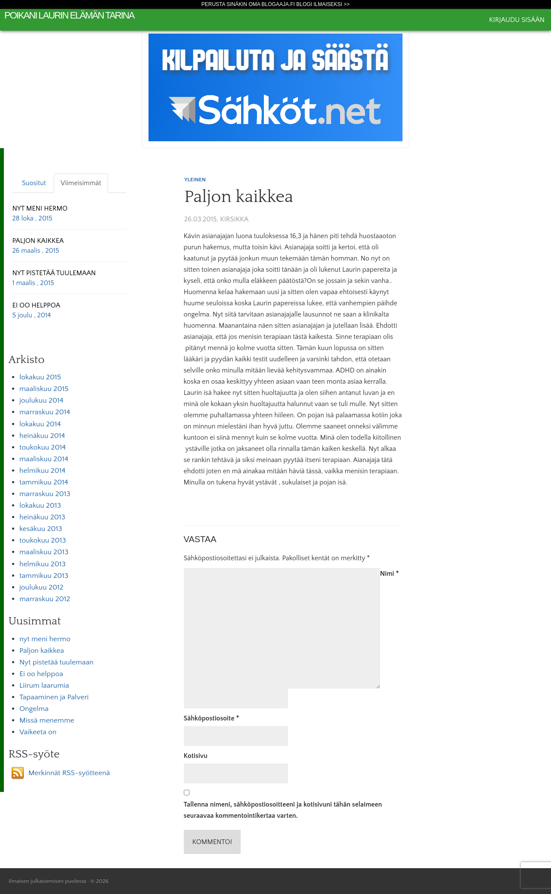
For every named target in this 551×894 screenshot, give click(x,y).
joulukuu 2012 (41, 587)
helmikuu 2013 (42, 564)
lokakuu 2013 (40, 505)
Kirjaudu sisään (517, 20)
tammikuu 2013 (43, 575)
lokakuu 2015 (40, 377)
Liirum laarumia (44, 685)
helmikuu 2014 (42, 470)
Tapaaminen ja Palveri (54, 697)
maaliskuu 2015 (43, 389)
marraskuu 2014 (44, 412)
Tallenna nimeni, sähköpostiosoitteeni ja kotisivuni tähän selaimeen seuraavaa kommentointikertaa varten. (283, 810)
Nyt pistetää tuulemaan (56, 662)
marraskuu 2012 (44, 599)
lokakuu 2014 (40, 424)
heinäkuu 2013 (42, 517)
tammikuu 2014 (43, 482)
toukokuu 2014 (42, 447)
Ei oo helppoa (41, 674)
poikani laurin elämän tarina (69, 15)
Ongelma (34, 709)
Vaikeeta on (37, 732)
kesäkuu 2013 (40, 529)
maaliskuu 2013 (43, 552)
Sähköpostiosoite (211, 718)
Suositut (34, 183)
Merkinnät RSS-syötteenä (69, 773)
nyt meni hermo (45, 639)
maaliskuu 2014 (43, 459)
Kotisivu (195, 756)
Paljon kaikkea (41, 650)
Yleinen (195, 180)
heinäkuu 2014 (42, 435)
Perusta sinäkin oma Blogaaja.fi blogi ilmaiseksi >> (275, 4)
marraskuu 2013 (44, 494)
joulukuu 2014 (41, 400)
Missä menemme (46, 720)
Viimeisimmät (81, 183)
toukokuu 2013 (42, 540)
